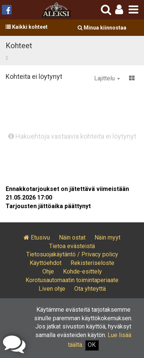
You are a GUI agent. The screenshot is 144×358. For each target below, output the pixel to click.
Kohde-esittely (82, 271)
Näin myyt (107, 237)
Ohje (48, 271)
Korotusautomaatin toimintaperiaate (72, 280)
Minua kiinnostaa (102, 28)
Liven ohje (52, 288)
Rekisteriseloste (92, 262)
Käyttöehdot (46, 262)
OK (92, 344)
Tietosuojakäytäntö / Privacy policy (72, 254)
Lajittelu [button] (107, 78)
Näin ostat (72, 237)
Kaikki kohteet (27, 27)
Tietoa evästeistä (72, 246)
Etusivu (37, 237)
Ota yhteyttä (90, 288)
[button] (119, 9)
